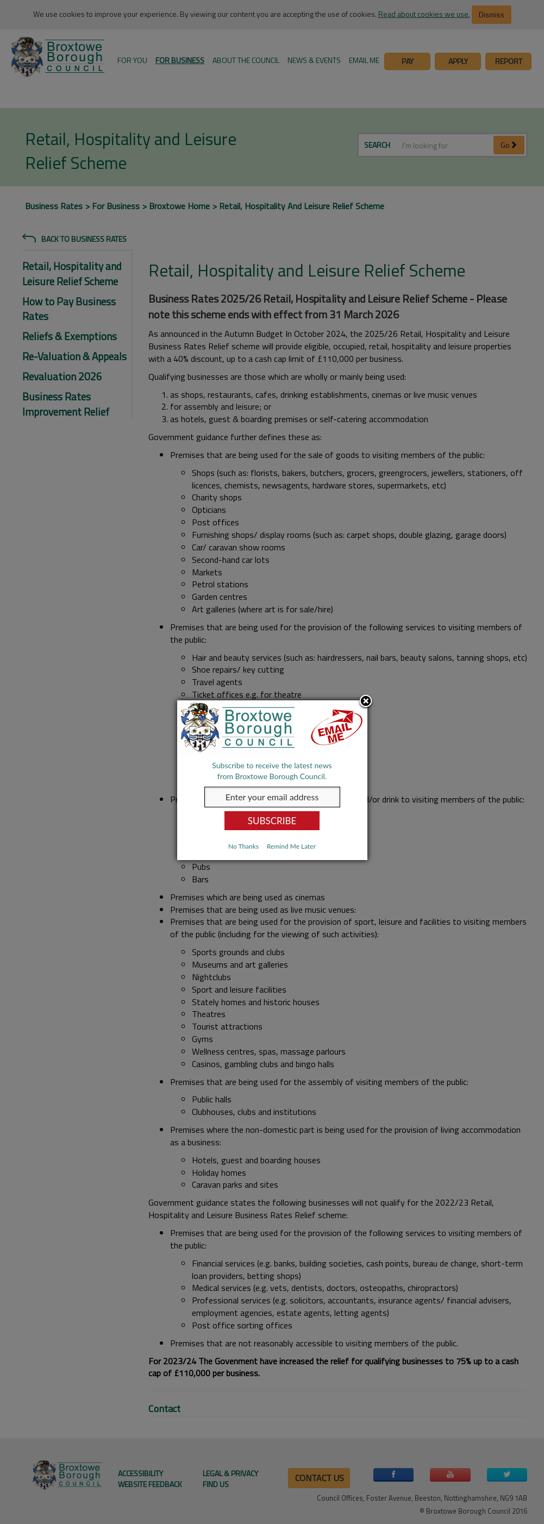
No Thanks (243, 846)
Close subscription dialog (366, 702)
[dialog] (272, 780)
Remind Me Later (291, 846)
